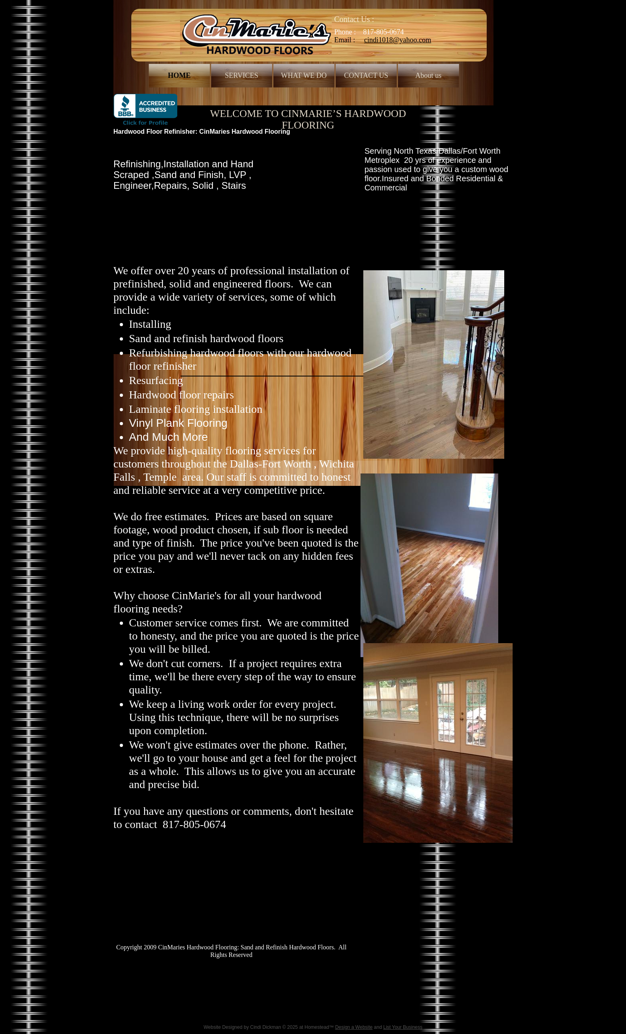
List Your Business (402, 1027)
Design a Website (353, 1027)
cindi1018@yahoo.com (397, 40)
